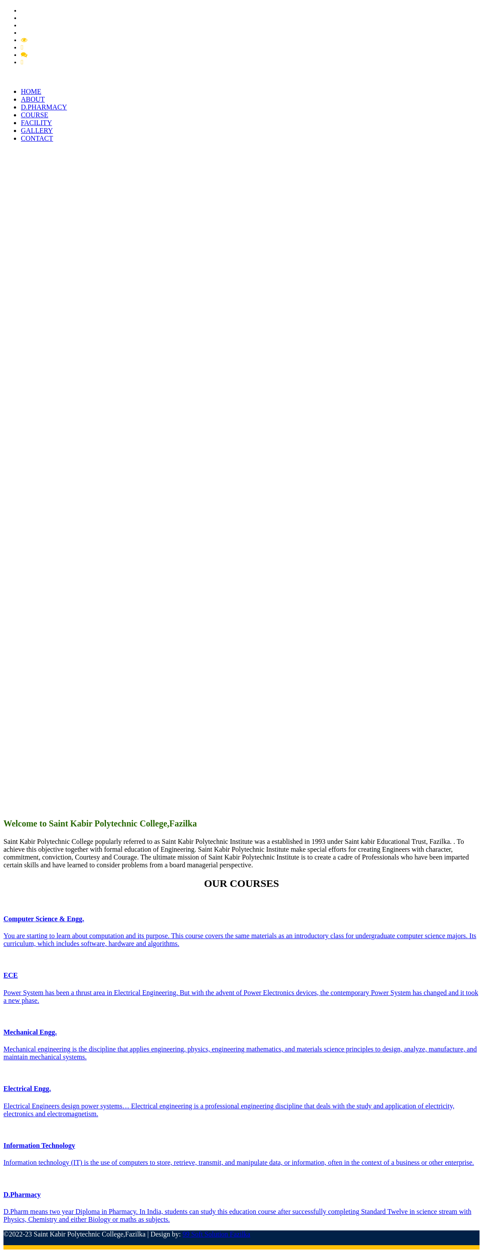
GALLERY (37, 130)
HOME (31, 91)
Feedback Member (53, 54)
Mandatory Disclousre (58, 39)
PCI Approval (39, 25)
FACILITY (36, 122)
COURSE (34, 115)
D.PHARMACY (44, 107)
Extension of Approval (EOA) (60, 32)
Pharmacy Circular (45, 17)
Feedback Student (48, 62)
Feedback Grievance (51, 47)
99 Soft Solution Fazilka (216, 1234)
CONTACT (37, 138)
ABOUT (33, 99)
